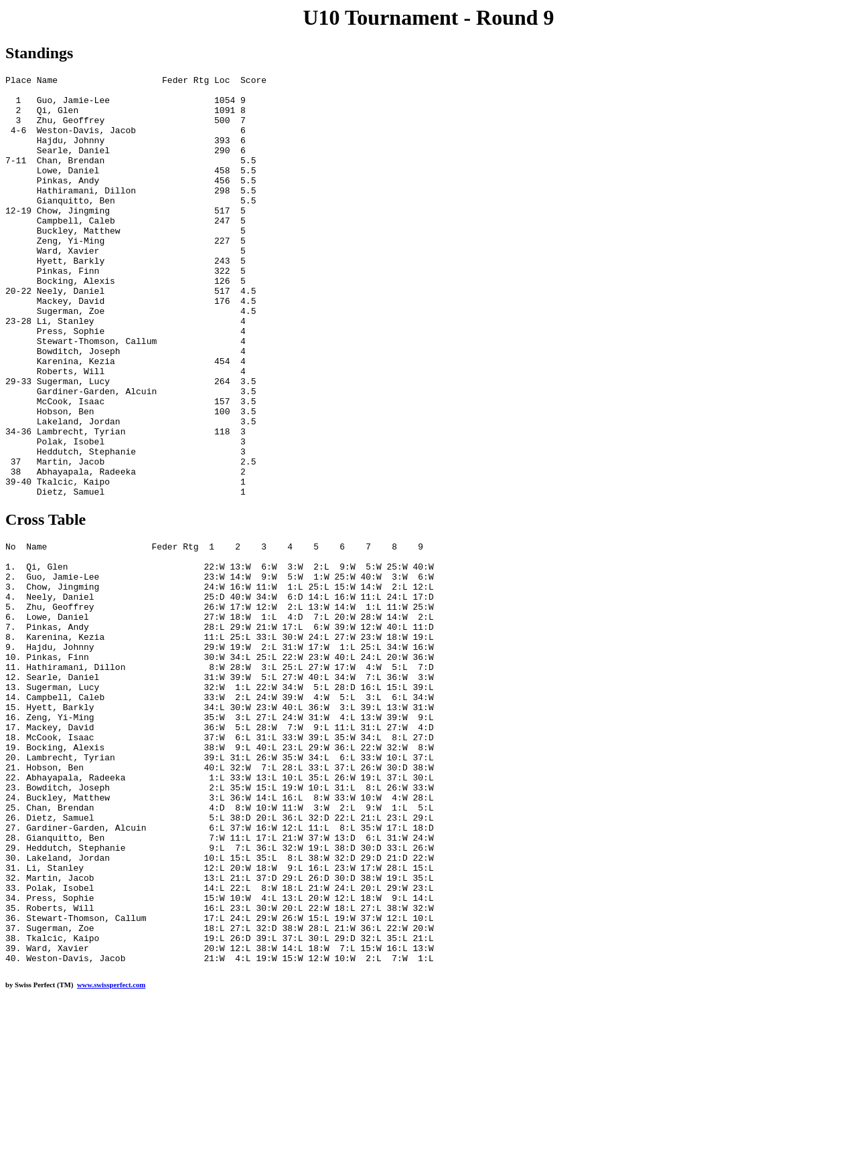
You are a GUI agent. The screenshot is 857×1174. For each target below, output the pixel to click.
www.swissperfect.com (111, 1153)
